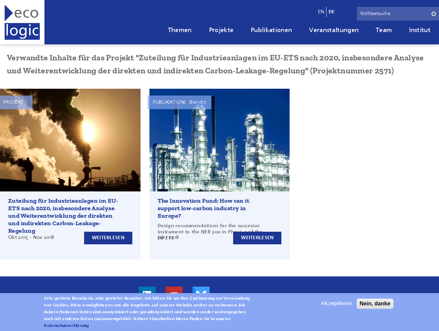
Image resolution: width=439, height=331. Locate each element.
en (321, 12)
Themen (180, 30)
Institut (419, 30)
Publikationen (271, 30)
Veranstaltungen (334, 30)
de (332, 12)
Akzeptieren (336, 303)
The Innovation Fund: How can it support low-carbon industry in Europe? (203, 208)
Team (384, 30)
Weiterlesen (108, 237)
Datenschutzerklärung (66, 326)
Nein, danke (375, 303)
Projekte (221, 30)
